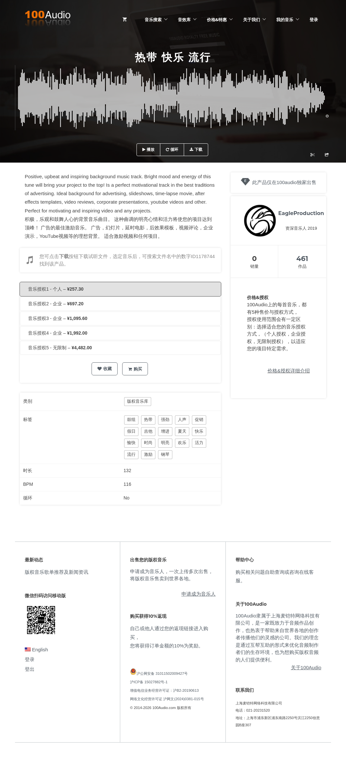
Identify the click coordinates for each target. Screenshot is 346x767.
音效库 (184, 19)
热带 (148, 419)
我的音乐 (284, 19)
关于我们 (251, 19)
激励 (148, 454)
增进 (165, 431)
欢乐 (182, 442)
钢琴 (165, 454)
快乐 (199, 431)
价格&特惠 (217, 19)
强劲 (165, 419)
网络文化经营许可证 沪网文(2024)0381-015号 (167, 699)
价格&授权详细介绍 (288, 370)
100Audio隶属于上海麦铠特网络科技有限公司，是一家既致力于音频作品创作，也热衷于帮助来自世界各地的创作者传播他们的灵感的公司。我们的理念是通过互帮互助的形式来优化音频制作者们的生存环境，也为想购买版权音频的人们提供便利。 (278, 637)
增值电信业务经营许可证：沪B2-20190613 (164, 690)
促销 (199, 419)
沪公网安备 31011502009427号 (162, 673)
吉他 (148, 431)
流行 (131, 454)
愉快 (131, 442)
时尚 (148, 442)
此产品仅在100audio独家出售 (284, 182)
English (36, 649)
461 (302, 258)
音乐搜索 (153, 19)
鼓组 (131, 419)
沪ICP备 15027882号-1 (148, 682)
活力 (199, 442)
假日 (131, 431)
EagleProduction (301, 213)
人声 (182, 419)
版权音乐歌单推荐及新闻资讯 (56, 572)
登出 (30, 669)
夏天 (182, 431)
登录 (314, 19)
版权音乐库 (137, 401)
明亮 (165, 442)
